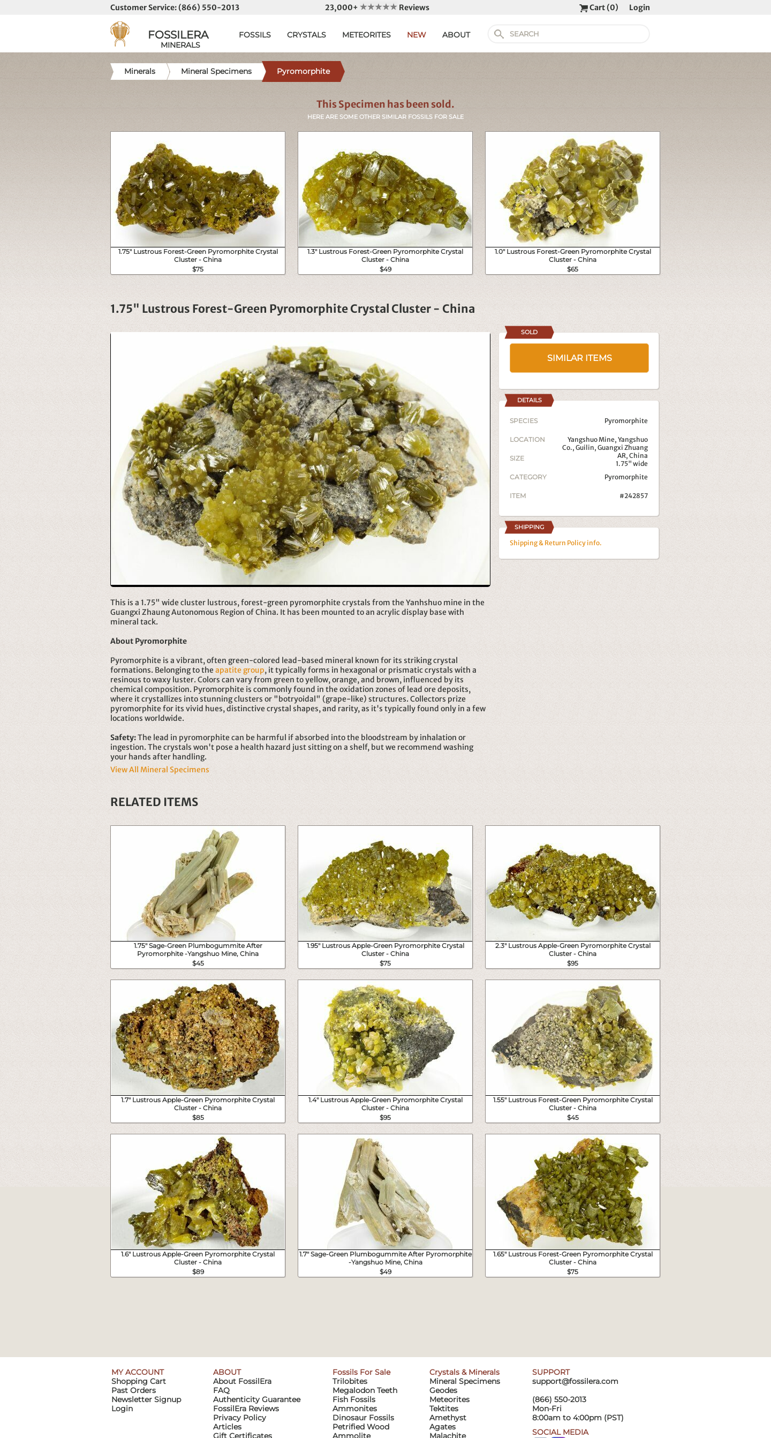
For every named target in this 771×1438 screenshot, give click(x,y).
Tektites (443, 1408)
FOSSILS (255, 35)
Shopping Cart (138, 1381)
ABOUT (456, 35)
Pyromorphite (626, 477)
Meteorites (449, 1399)
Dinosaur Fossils (363, 1417)
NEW (416, 35)
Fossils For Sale (361, 1372)
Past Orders (133, 1390)
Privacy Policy (239, 1417)
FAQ (221, 1390)
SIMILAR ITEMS (579, 358)
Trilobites (349, 1381)
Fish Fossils (353, 1399)
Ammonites (354, 1408)
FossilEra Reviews (246, 1408)
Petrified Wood (360, 1427)
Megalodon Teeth (364, 1390)
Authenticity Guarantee (256, 1399)
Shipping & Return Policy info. (556, 543)
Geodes (443, 1390)
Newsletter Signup (146, 1399)
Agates (442, 1427)
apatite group (239, 670)
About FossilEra (242, 1381)
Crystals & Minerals (464, 1372)
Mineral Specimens (464, 1381)
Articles (227, 1427)
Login (639, 7)
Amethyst (447, 1417)
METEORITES (366, 35)
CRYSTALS (306, 35)
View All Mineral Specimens (159, 769)
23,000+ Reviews (377, 7)
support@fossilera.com (575, 1381)
